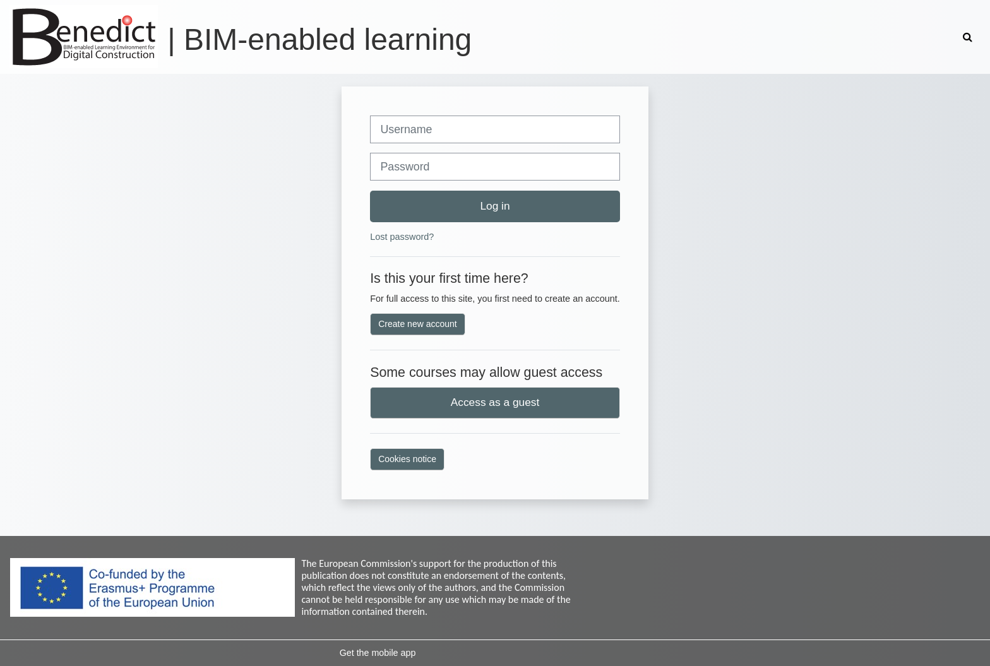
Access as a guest (495, 402)
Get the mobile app (378, 653)
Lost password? (402, 237)
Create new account (417, 324)
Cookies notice (407, 459)
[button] (969, 37)
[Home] (83, 36)
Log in (495, 205)
